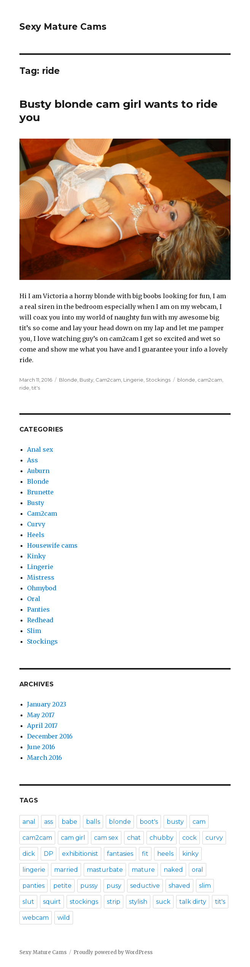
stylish (138, 901)
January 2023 (46, 704)
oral (197, 869)
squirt (52, 901)
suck (163, 901)
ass (48, 821)
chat (134, 837)
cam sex (106, 837)
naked (173, 869)
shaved (179, 885)
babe (69, 821)
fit (145, 853)
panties (33, 885)
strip (113, 901)
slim (205, 885)
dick (28, 853)
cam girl (73, 837)
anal (28, 821)
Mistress (40, 577)
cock (189, 837)
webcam (35, 917)
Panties (38, 609)
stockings (84, 901)
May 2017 (40, 715)
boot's (149, 821)
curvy (214, 837)
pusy (114, 885)
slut (28, 901)
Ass (32, 460)
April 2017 (42, 725)
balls (93, 821)
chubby (162, 837)
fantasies (120, 853)
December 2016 (50, 736)
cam (199, 821)
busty (175, 821)
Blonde (68, 380)
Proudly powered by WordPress (113, 952)
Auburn (38, 471)
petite (62, 885)
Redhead (40, 620)
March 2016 (44, 757)
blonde (186, 380)
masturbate (105, 869)
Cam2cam (108, 380)
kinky (190, 853)
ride (24, 388)
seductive (145, 885)
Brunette (40, 492)
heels (165, 853)
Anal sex (40, 449)
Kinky (36, 556)
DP (48, 853)
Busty (86, 380)
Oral (33, 599)
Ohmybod (41, 588)
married (66, 869)
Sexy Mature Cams (63, 26)
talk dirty (192, 901)
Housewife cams (52, 545)
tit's (36, 388)
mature (143, 869)
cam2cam (209, 380)
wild (63, 917)
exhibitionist (80, 853)
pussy (89, 885)
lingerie (33, 869)
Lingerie (133, 380)
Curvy (36, 524)
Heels (36, 535)
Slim (34, 631)
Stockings (158, 380)
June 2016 (41, 747)
